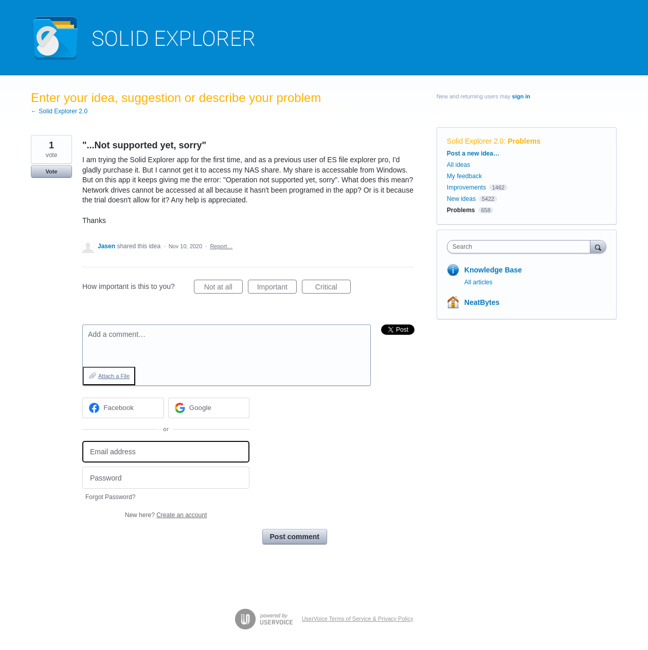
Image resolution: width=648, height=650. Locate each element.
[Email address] (165, 452)
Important (277, 288)
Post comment (294, 537)
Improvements (466, 187)
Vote (51, 171)
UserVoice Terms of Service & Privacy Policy (357, 618)
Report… (221, 246)
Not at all (223, 288)
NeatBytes (481, 302)
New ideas (461, 198)
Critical (333, 288)
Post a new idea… (473, 153)
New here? (166, 515)
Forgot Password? (110, 497)
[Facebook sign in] (123, 408)
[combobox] (521, 246)
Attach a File (114, 376)
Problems (524, 141)
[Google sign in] (209, 408)
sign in (521, 96)
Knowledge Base (493, 270)
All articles (478, 282)
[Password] (165, 478)
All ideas (458, 164)
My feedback (464, 176)
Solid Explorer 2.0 (475, 141)
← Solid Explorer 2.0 (59, 111)
